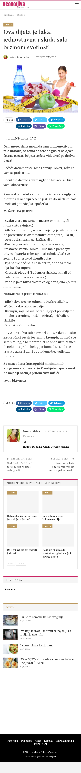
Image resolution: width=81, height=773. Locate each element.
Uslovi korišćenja (64, 740)
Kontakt (48, 740)
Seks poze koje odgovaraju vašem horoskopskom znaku (61, 467)
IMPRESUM (40, 744)
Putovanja (12, 740)
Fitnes (37, 740)
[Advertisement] (40, 705)
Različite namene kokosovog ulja (41, 617)
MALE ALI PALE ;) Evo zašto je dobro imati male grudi (21, 467)
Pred (11, 563)
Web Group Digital (48, 756)
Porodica (26, 740)
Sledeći (21, 563)
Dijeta (8, 24)
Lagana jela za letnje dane (36, 645)
